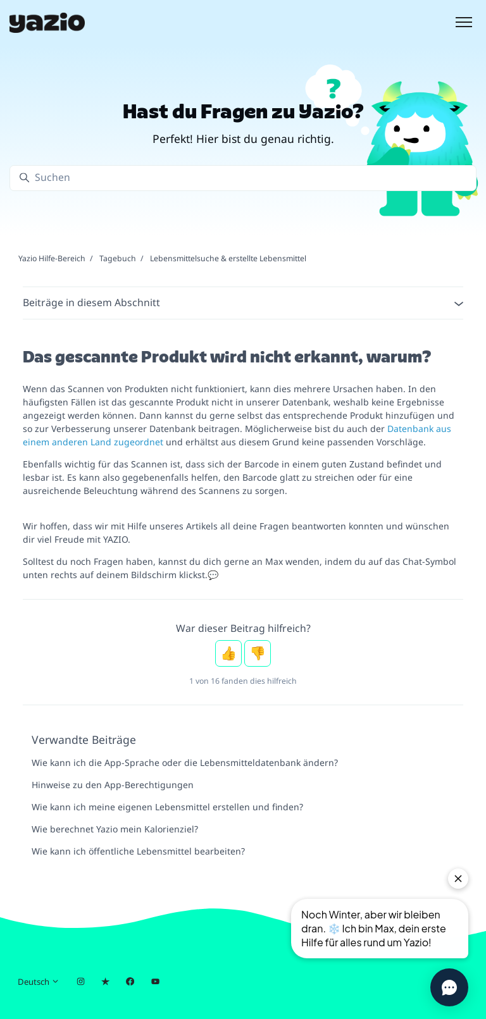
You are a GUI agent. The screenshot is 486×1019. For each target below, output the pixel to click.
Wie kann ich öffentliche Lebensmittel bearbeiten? (138, 851)
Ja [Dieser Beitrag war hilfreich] (228, 653)
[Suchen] (243, 178)
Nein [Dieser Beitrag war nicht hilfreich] (257, 653)
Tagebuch (117, 258)
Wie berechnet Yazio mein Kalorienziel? (115, 829)
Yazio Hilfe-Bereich (51, 258)
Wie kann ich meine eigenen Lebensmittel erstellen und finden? (167, 807)
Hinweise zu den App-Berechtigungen (113, 785)
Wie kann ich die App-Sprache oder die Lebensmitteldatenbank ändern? (185, 763)
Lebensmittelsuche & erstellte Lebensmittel (228, 258)
